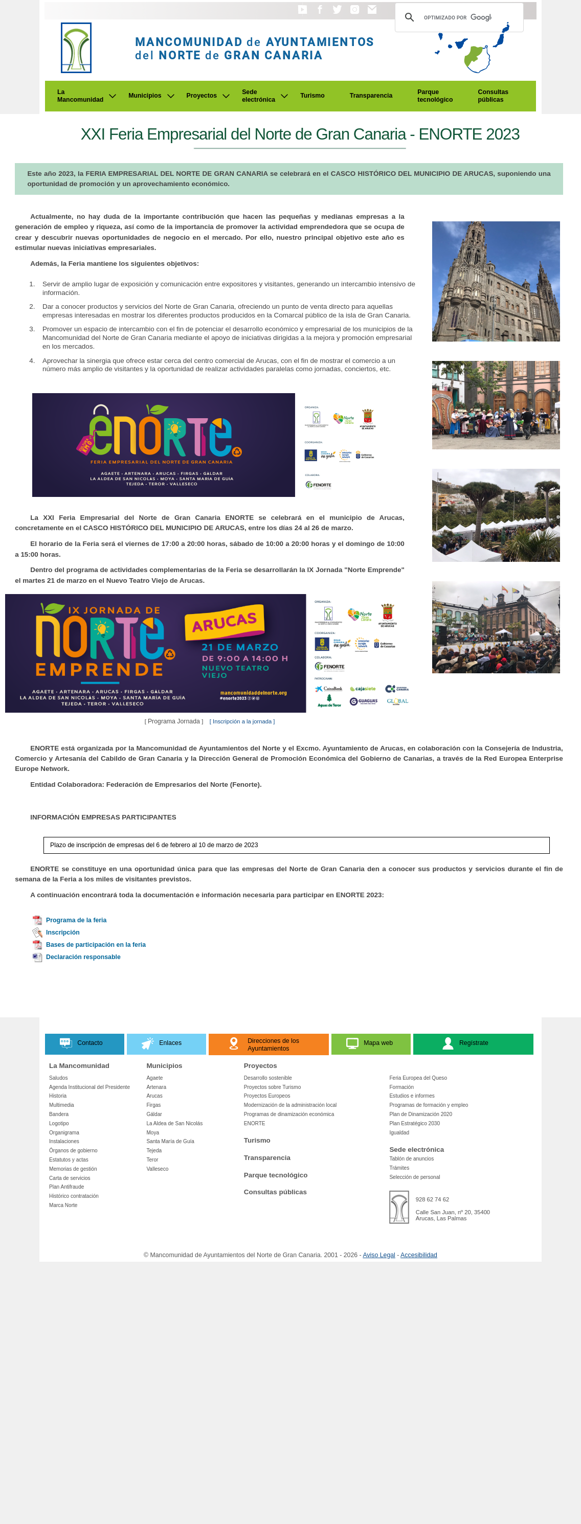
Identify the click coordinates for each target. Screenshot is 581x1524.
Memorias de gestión (73, 1169)
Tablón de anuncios (411, 1159)
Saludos (58, 1078)
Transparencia (371, 95)
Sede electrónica (258, 95)
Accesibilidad (418, 1255)
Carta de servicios (70, 1178)
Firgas (153, 1105)
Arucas (154, 1096)
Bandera (59, 1114)
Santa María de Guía (170, 1141)
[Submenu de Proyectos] (226, 96)
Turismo (312, 95)
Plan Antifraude (66, 1187)
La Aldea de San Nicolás (174, 1123)
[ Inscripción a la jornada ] (242, 721)
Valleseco (157, 1169)
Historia (57, 1096)
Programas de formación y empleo (428, 1105)
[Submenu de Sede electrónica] (284, 96)
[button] (302, 14)
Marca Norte (63, 1205)
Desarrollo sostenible (268, 1078)
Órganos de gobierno (73, 1150)
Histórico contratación (74, 1196)
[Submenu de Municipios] (171, 96)
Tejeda (154, 1150)
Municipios (144, 95)
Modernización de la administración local (290, 1105)
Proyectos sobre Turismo (272, 1087)
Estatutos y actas (68, 1160)
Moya (152, 1132)
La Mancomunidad (80, 95)
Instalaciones (64, 1141)
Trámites (399, 1168)
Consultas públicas (493, 95)
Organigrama (64, 1132)
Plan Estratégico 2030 (414, 1123)
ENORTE (254, 1123)
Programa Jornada (175, 721)
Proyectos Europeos (267, 1096)
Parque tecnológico (435, 95)
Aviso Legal (379, 1255)
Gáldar (154, 1114)
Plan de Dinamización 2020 (420, 1114)
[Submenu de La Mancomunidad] (112, 96)
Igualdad (399, 1132)
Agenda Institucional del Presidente (89, 1087)
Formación (401, 1087)
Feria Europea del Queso (418, 1078)
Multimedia (61, 1105)
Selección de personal (414, 1177)
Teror (152, 1160)
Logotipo (59, 1123)
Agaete (154, 1078)
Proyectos (202, 95)
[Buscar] (457, 17)
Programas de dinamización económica (289, 1114)
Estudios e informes (412, 1096)
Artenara (156, 1087)
